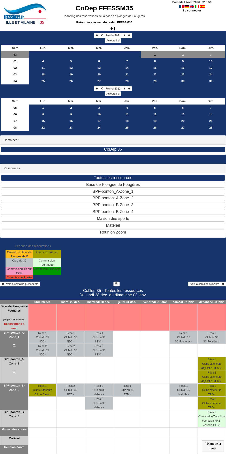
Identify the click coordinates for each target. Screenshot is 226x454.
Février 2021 (112, 88)
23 (183, 74)
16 (183, 67)
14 (127, 67)
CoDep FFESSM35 (104, 8)
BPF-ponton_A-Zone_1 (14, 335)
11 (43, 67)
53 (15, 54)
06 (15, 114)
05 (15, 107)
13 (99, 67)
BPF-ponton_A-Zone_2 (14, 361)
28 (127, 81)
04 (15, 81)
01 (15, 61)
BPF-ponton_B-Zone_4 (14, 414)
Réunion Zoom (14, 447)
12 (71, 67)
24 (211, 74)
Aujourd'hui (113, 40)
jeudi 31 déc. (127, 302)
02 (15, 67)
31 (211, 81)
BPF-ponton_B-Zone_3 (14, 388)
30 (183, 81)
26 (71, 81)
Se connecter (192, 10)
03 (15, 74)
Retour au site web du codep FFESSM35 (104, 22)
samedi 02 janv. (183, 302)
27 (99, 81)
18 (43, 74)
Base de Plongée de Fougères (14, 308)
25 (43, 81)
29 (155, 81)
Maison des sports (14, 429)
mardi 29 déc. (70, 302)
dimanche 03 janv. (211, 302)
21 (127, 74)
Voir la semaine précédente (20, 284)
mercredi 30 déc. (98, 302)
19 (71, 74)
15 (155, 67)
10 (211, 61)
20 (99, 74)
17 (211, 67)
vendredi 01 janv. (155, 302)
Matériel (14, 438)
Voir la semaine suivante (207, 284)
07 (15, 121)
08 (15, 127)
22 (155, 74)
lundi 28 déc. (42, 302)
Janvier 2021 (113, 35)
